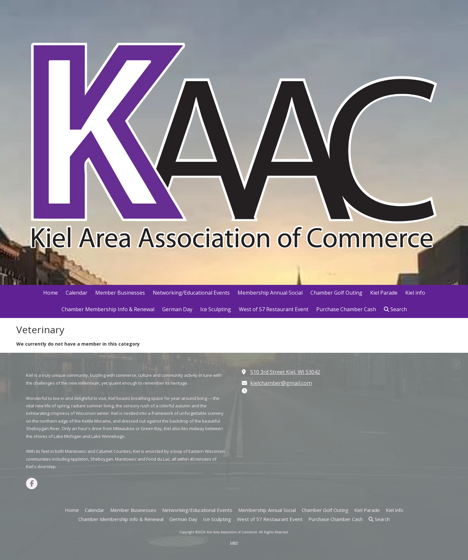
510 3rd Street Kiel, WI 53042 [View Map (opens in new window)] (285, 371)
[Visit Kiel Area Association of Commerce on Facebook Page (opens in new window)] (31, 483)
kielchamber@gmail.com (281, 383)
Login (234, 542)
